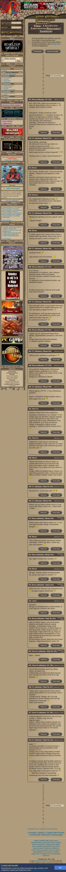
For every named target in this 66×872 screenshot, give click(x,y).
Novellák (6, 88)
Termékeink (46, 31)
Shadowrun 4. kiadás (9, 234)
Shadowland (7, 80)
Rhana (34, 518)
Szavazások (7, 82)
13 (43, 85)
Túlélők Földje (44, 840)
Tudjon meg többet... (39, 870)
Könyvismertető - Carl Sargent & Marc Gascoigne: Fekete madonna (12, 213)
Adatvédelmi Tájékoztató (7, 122)
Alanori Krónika (38, 848)
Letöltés (6, 98)
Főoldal (36, 840)
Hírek (5, 70)
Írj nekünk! (12, 385)
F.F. (33, 138)
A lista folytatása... (7, 220)
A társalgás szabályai (36, 833)
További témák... (6, 238)
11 (43, 77)
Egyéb (55, 829)
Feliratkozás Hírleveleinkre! (11, 105)
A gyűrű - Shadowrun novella (11, 227)
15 (43, 92)
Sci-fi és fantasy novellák (50, 852)
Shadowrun (47, 848)
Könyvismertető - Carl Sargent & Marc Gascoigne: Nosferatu (12, 210)
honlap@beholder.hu (12, 373)
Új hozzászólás (37, 51)
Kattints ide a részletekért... (12, 160)
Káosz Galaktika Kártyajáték (41, 846)
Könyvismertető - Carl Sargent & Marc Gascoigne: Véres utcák (12, 208)
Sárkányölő (45, 842)
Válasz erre (43, 132)
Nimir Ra (35, 409)
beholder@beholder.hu (42, 861)
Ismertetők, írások (9, 85)
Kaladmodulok (8, 87)
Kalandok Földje (36, 842)
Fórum (37, 25)
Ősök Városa (53, 840)
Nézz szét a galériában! (12, 200)
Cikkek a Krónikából (9, 89)
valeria (34, 601)
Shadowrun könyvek (9, 93)
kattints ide (55, 44)
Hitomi (34, 99)
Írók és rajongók (40, 829)
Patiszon (35, 195)
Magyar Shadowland (9, 235)
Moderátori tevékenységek (52, 835)
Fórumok (6, 79)
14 (43, 89)
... (43, 96)
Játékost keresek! (8, 228)
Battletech (55, 848)
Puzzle (52, 842)
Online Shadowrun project (10, 232)
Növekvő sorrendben (52, 51)
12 (43, 81)
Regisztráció (35, 854)
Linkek (6, 94)
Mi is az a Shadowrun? (10, 74)
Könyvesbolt (53, 28)
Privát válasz (56, 132)
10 (43, 74)
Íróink (34, 850)
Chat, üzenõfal (8, 77)
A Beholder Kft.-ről (46, 854)
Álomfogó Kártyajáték (52, 844)
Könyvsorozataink (42, 850)
